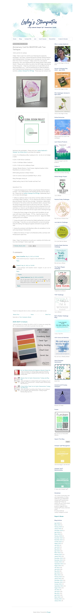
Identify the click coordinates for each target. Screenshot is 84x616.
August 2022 (57, 565)
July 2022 (56, 567)
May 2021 (57, 593)
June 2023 (57, 547)
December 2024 (58, 530)
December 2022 (58, 558)
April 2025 (57, 523)
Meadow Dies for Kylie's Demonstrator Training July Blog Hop (34, 378)
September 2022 (58, 564)
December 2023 (58, 538)
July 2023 (56, 545)
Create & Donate (63, 39)
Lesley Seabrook (25, 277)
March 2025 (57, 525)
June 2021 (57, 591)
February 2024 (58, 536)
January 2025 (57, 528)
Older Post (48, 314)
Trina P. (18, 265)
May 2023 (57, 549)
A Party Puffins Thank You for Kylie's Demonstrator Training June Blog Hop (35, 387)
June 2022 (57, 569)
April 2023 (57, 551)
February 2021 (58, 599)
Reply (17, 261)
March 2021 (57, 597)
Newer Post (16, 314)
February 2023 (58, 554)
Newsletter (52, 39)
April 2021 (57, 595)
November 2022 (58, 560)
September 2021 (58, 586)
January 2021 (57, 600)
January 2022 (57, 578)
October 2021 (58, 584)
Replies (20, 274)
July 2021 (56, 589)
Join (35, 39)
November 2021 (58, 582)
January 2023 (57, 556)
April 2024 (57, 532)
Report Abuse (58, 516)
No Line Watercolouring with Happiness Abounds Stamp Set (35, 370)
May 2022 (57, 571)
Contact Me (28, 39)
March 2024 (57, 534)
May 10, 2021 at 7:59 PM (27, 265)
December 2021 (58, 580)
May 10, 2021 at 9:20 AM (32, 256)
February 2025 (58, 527)
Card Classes (42, 39)
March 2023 (57, 552)
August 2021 (57, 588)
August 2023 (57, 543)
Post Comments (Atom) (25, 317)
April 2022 (57, 573)
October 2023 (58, 541)
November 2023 (58, 540)
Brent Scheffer (20, 256)
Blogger (49, 612)
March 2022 (57, 575)
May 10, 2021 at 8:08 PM (36, 277)
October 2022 (58, 562)
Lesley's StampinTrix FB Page (26, 71)
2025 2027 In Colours (20, 322)
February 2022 (58, 576)
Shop (20, 39)
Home (14, 39)
